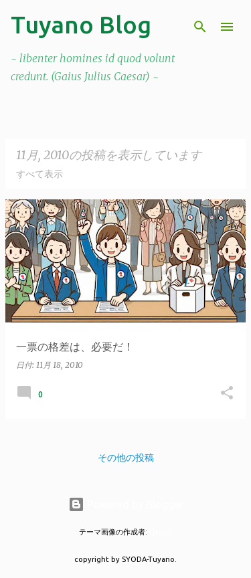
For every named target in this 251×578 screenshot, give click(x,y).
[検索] (200, 27)
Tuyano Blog (81, 24)
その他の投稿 (126, 457)
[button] (227, 394)
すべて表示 (39, 174)
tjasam (160, 532)
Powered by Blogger (125, 504)
